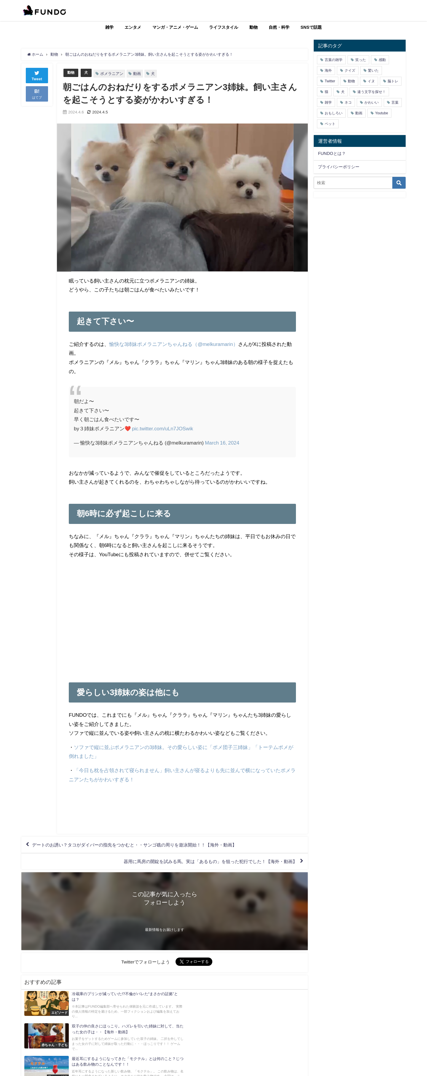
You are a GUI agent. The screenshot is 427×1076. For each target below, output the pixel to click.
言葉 (395, 102)
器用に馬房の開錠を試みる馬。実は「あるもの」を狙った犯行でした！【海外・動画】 (204, 862)
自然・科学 (279, 27)
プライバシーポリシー (338, 167)
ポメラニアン (112, 74)
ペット (330, 124)
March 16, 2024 (222, 442)
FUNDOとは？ (331, 153)
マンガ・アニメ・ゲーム (175, 27)
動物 (253, 27)
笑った (360, 60)
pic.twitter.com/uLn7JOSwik (163, 428)
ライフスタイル (223, 27)
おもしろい (333, 113)
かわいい (371, 102)
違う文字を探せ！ (371, 92)
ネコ (348, 102)
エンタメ (133, 27)
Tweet (37, 75)
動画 (138, 74)
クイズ (350, 70)
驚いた (373, 70)
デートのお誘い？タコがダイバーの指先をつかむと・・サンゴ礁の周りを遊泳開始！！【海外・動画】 (141, 845)
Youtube (381, 113)
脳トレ (393, 81)
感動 (382, 60)
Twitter (330, 81)
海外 (328, 70)
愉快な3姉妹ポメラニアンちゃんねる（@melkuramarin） (173, 344)
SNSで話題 (311, 27)
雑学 (109, 27)
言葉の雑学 (333, 60)
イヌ (371, 81)
